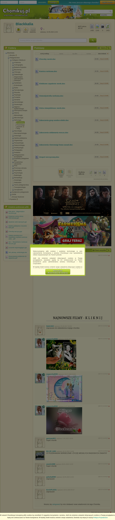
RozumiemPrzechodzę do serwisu (58, 272)
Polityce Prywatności (100, 517)
